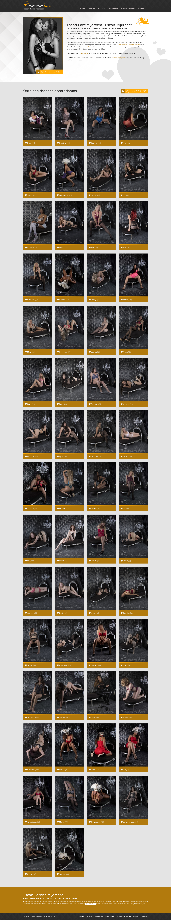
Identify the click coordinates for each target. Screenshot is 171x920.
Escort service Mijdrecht (118, 58)
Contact (141, 9)
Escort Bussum (88, 47)
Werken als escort (128, 9)
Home (82, 9)
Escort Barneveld (122, 44)
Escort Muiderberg (134, 44)
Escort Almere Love (28, 916)
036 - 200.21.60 (49, 72)
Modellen (101, 9)
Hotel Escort (113, 9)
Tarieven (91, 9)
